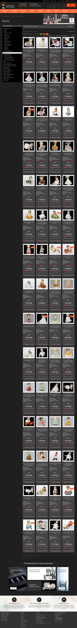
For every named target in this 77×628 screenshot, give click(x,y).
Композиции (6, 35)
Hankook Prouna (23, 619)
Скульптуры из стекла (8, 58)
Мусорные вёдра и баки (7, 70)
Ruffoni (22, 623)
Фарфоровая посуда (4, 11)
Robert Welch (23, 622)
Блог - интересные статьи (40, 615)
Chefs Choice (23, 616)
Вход (69, 0)
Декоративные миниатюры (9, 60)
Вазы (4, 61)
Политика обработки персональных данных (43, 622)
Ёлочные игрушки (6, 67)
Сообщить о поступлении (28, 66)
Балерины (6, 47)
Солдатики (6, 48)
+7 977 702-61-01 (58, 614)
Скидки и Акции (53, 0)
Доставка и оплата (46, 0)
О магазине (38, 614)
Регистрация (72, 0)
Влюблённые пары (7, 41)
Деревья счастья (7, 55)
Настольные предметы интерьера (9, 65)
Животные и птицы (7, 32)
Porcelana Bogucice (24, 621)
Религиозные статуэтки (8, 51)
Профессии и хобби (7, 44)
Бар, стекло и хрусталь (23, 11)
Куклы (5, 52)
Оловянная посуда (40, 11)
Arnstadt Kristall (23, 615)
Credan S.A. (22, 617)
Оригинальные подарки (65, 11)
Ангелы (5, 29)
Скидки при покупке (30, 63)
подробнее (13, 588)
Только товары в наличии (49, 35)
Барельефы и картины (8, 54)
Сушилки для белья (7, 75)
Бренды (73, 11)
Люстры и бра (5, 80)
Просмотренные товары (40, 623)
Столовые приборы (32, 11)
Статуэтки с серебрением (9, 57)
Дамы (5, 31)
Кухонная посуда (49, 11)
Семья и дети (6, 42)
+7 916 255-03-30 (58, 618)
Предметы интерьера (7, 62)
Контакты (62, 0)
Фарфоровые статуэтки (15, 16)
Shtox (22, 625)
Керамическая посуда (14, 11)
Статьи (58, 0)
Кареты (5, 34)
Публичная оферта (39, 621)
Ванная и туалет (6, 78)
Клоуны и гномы (7, 45)
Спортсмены (6, 38)
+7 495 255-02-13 (58, 617)
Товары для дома (56, 11)
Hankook (22, 618)
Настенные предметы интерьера (9, 64)
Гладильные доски (6, 73)
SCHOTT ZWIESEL (23, 624)
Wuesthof (22, 626)
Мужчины (6, 39)
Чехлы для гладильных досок (8, 74)
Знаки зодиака (7, 50)
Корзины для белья (6, 71)
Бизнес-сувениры (6, 68)
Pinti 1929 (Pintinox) (24, 620)
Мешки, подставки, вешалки (8, 77)
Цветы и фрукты (7, 37)
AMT (21, 614)
